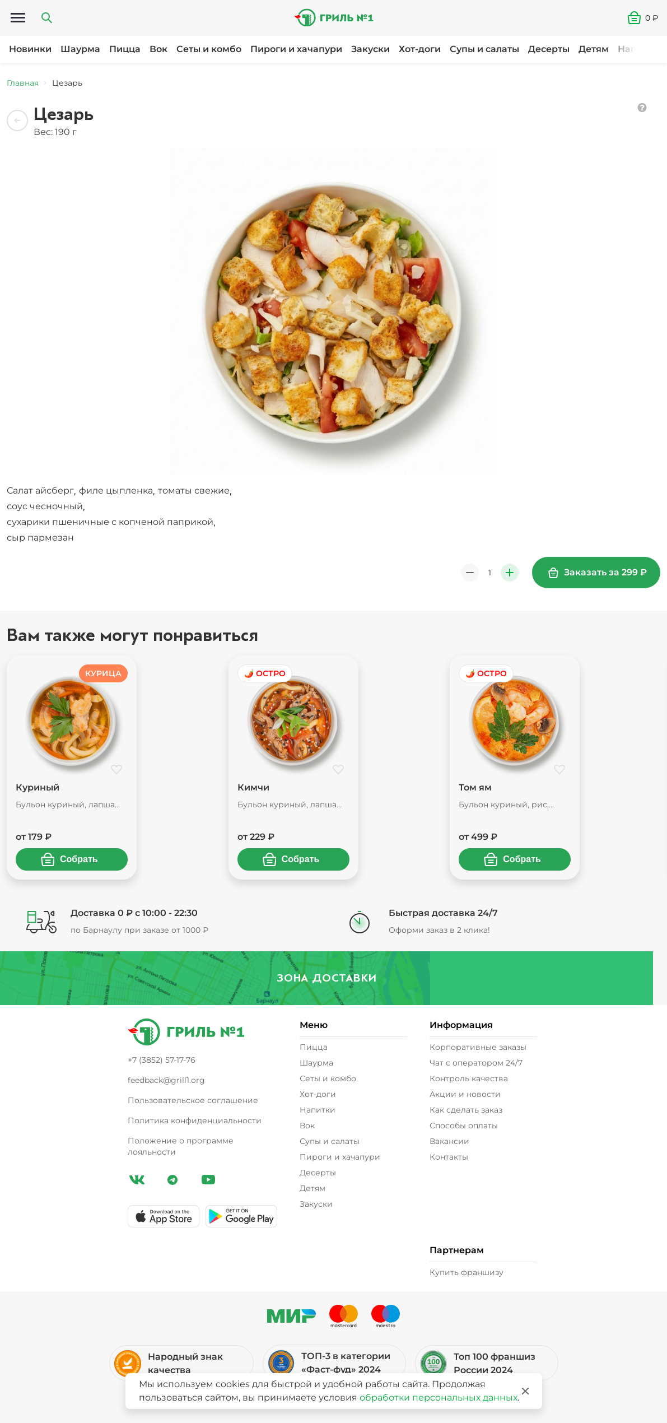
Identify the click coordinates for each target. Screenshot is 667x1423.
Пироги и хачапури (296, 49)
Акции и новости (465, 1094)
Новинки (30, 49)
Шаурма (80, 49)
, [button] (42, 491)
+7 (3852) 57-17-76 (161, 1060)
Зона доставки (333, 977)
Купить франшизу (466, 1272)
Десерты (549, 49)
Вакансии (449, 1141)
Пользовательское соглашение (193, 1100)
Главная (23, 83)
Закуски (370, 49)
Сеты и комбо (208, 49)
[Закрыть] (525, 1391)
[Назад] (18, 121)
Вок (158, 49)
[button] (647, 18)
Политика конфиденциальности (195, 1120)
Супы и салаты (484, 49)
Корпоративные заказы (478, 1047)
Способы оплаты (464, 1125)
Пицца (125, 49)
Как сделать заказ (466, 1110)
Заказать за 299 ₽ (597, 572)
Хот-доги (420, 49)
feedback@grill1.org (166, 1080)
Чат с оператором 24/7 (476, 1063)
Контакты (449, 1157)
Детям (594, 49)
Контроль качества (469, 1078)
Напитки (638, 49)
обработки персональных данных (438, 1397)
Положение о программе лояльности (181, 1146)
